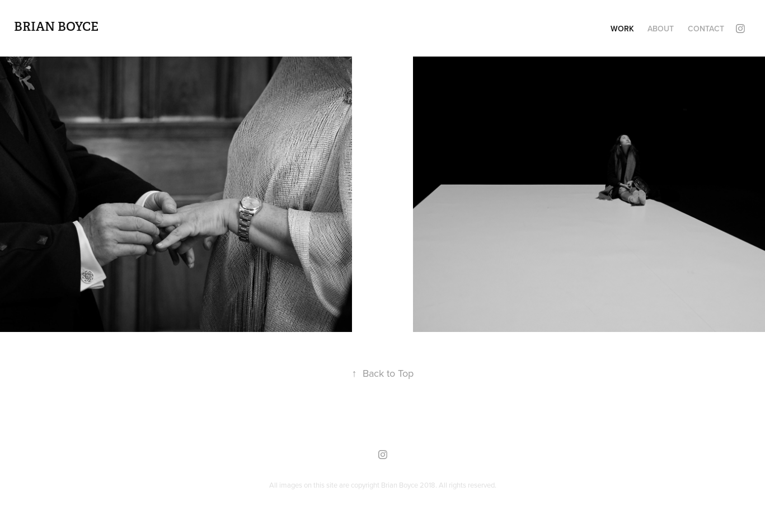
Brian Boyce (56, 26)
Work (622, 28)
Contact (706, 28)
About (660, 28)
